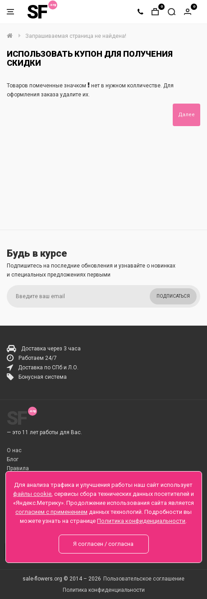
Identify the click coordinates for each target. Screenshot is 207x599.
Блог (12, 459)
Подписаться (173, 296)
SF (37, 12)
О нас (14, 450)
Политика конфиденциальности (104, 590)
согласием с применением (51, 511)
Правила (18, 468)
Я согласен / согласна (103, 543)
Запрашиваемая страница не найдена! (75, 36)
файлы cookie (32, 493)
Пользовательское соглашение (143, 579)
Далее (186, 115)
